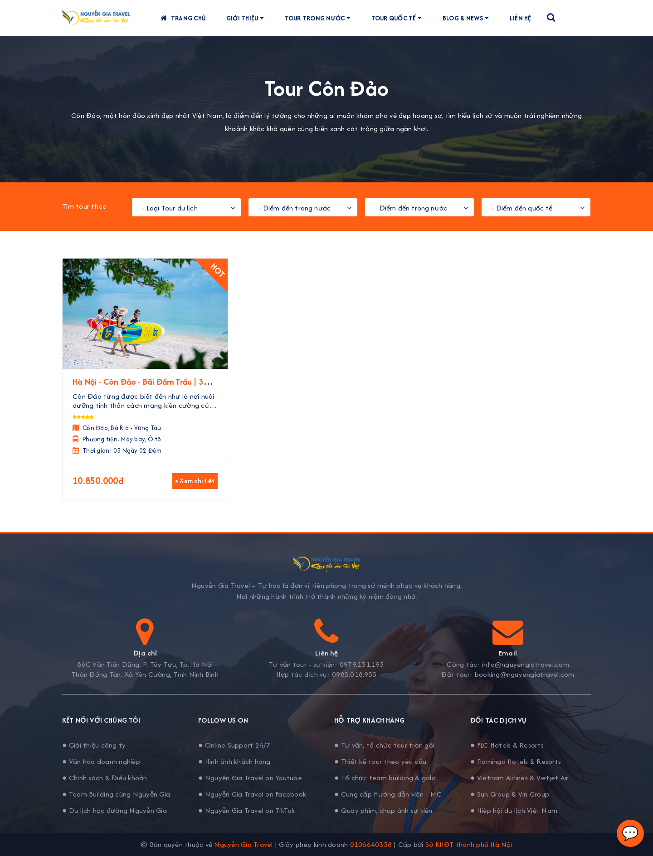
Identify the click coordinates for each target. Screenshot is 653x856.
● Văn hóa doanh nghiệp (101, 761)
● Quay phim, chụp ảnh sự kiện (383, 810)
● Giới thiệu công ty (94, 745)
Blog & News (469, 18)
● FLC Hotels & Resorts (507, 745)
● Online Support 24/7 (234, 745)
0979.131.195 (362, 665)
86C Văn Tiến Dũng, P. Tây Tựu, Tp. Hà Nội (145, 665)
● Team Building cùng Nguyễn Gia (116, 794)
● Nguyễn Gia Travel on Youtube (250, 778)
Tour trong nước (321, 18)
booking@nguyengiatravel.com (525, 675)
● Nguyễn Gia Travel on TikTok (246, 810)
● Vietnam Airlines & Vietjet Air (519, 778)
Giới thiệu (248, 18)
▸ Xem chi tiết (195, 480)
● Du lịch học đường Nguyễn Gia (114, 810)
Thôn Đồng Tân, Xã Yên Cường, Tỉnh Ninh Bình (145, 675)
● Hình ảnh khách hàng (234, 761)
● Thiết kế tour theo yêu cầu (380, 761)
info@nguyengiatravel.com (525, 665)
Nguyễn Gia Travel (243, 844)
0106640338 (371, 844)
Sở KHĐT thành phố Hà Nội (468, 844)
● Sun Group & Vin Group (509, 794)
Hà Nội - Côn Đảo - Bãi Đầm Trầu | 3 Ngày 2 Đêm (138, 387)
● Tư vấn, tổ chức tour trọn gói (384, 745)
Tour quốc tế (399, 18)
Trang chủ (185, 18)
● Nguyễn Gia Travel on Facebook (252, 794)
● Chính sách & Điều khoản (104, 778)
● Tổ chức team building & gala (385, 778)
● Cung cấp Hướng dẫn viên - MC (388, 794)
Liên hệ (523, 18)
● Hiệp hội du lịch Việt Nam (513, 810)
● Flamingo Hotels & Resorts (515, 761)
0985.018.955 (354, 675)
